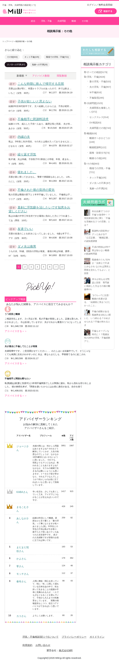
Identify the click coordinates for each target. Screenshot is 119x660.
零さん (20, 564)
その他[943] (12, 55)
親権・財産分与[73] (99, 151)
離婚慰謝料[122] (97, 145)
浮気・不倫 (46, 20)
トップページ (7, 39)
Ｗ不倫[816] (95, 90)
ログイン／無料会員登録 (99, 4)
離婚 (74, 20)
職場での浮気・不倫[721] (57, 55)
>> (62, 265)
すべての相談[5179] (97, 70)
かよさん (21, 557)
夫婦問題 (61, 20)
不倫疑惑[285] (96, 96)
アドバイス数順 (41, 74)
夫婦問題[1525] (95, 101)
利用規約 (27, 643)
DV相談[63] (95, 120)
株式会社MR (66, 648)
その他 (85, 20)
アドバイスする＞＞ (16, 329)
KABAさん (22, 490)
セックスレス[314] (98, 115)
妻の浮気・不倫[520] (100, 79)
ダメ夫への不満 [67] (16, 63)
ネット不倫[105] (31, 55)
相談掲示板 (20, 39)
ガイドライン (97, 635)
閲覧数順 (62, 74)
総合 (33, 20)
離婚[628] (92, 131)
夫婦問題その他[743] (100, 126)
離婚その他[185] (97, 156)
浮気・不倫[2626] (96, 75)
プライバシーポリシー (74, 635)
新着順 (20, 74)
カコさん (21, 614)
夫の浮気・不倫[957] (100, 85)
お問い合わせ (42, 643)
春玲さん (21, 579)
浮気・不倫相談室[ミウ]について (40, 635)
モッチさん (22, 572)
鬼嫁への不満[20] (39, 63)
